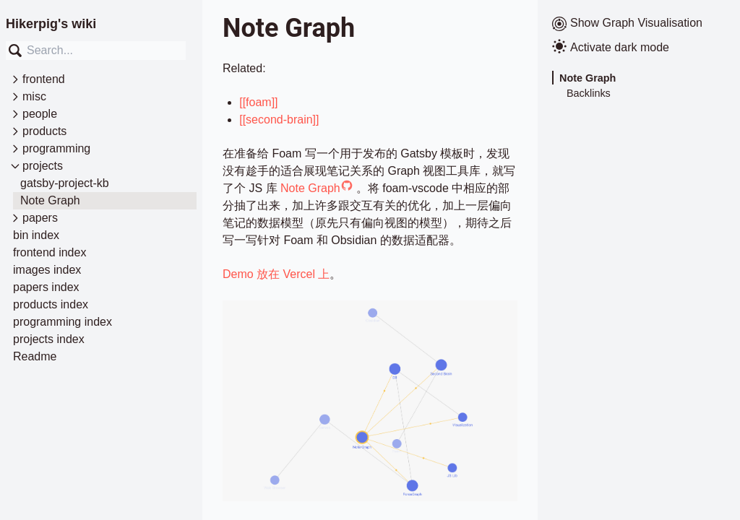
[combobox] (96, 50)
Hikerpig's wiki (51, 24)
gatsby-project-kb (64, 183)
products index (50, 304)
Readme (34, 356)
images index (47, 270)
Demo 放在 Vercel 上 (276, 274)
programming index (62, 322)
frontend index (49, 252)
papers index (46, 287)
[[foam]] (258, 102)
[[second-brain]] (279, 119)
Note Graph (50, 200)
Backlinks (589, 93)
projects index (49, 339)
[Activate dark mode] (639, 47)
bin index (36, 235)
